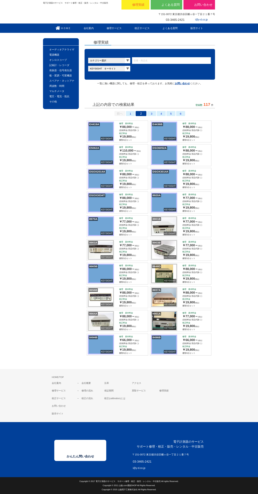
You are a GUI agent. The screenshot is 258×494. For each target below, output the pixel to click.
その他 (53, 101)
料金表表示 (128, 94)
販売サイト (57, 413)
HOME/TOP (58, 377)
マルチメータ (56, 91)
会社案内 (56, 383)
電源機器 (54, 54)
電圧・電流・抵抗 (59, 96)
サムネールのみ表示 (99, 94)
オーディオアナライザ (61, 49)
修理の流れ (87, 390)
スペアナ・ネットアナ (61, 80)
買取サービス (139, 390)
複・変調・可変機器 (60, 75)
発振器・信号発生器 (60, 70)
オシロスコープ (58, 59)
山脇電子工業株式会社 (77, 15)
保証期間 (109, 390)
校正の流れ (87, 398)
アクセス (136, 383)
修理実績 (164, 390)
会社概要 (86, 383)
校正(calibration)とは (114, 398)
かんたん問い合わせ (80, 456)
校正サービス (59, 398)
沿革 (106, 383)
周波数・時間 (56, 85)
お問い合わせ (182, 83)
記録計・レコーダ (59, 65)
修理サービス (59, 390)
